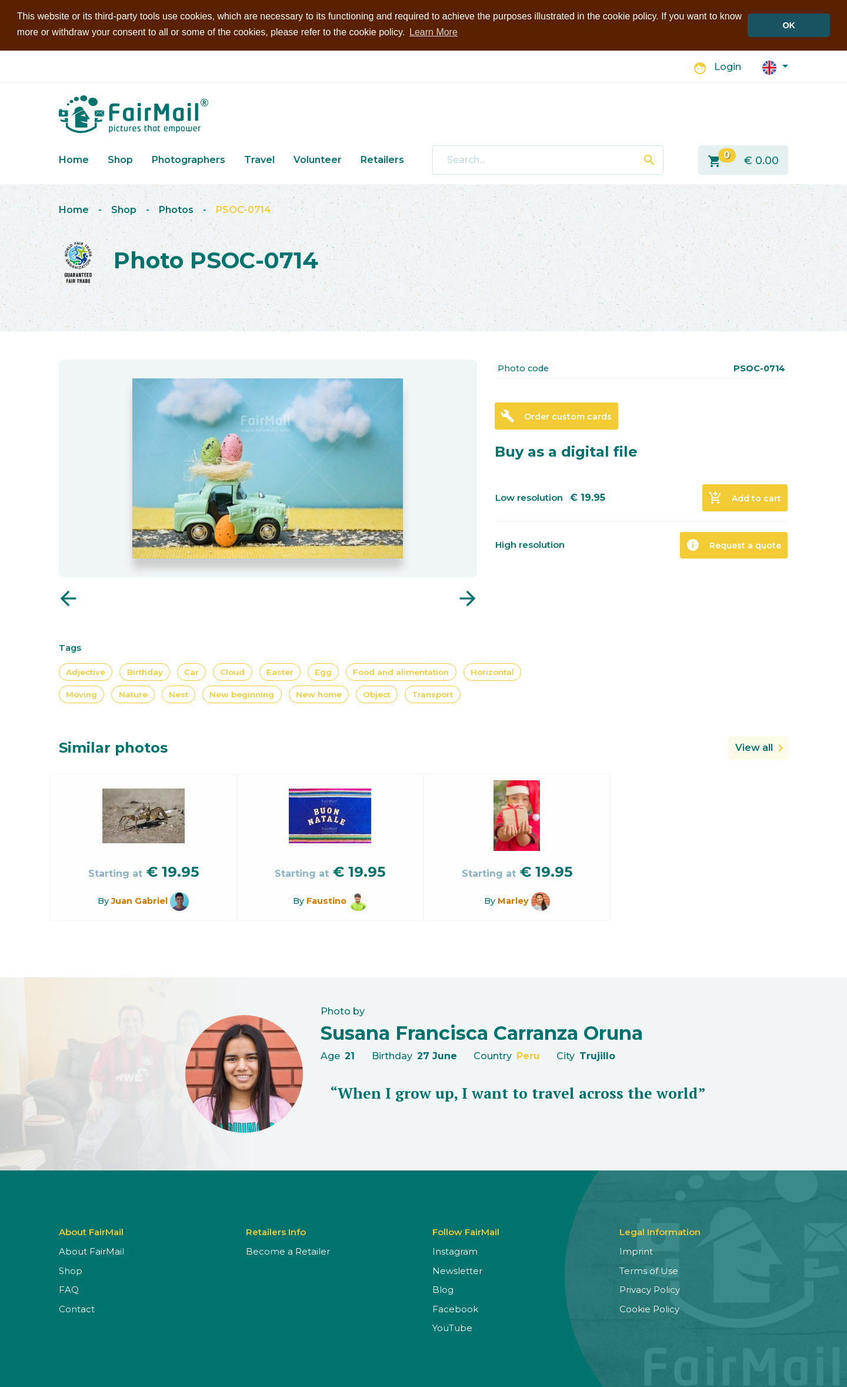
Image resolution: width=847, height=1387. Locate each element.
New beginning (241, 694)
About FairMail (91, 1251)
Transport (432, 694)
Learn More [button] (433, 32)
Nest (178, 694)
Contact (77, 1308)
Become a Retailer (288, 1251)
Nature (133, 694)
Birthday (145, 671)
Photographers (188, 159)
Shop (120, 159)
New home (319, 694)
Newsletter (457, 1270)
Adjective (85, 671)
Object (377, 694)
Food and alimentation (401, 671)
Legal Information (660, 1232)
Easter (280, 671)
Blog (442, 1289)
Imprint (636, 1251)
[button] (775, 66)
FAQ (69, 1289)
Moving (81, 694)
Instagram (455, 1251)
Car (191, 671)
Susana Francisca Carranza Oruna (482, 1032)
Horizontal (492, 671)
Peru (528, 1055)
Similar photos (113, 747)
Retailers (382, 159)
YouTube (452, 1327)
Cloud (232, 671)
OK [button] (788, 25)
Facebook (455, 1308)
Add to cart (744, 498)
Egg (323, 671)
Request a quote (733, 545)
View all (754, 747)
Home (74, 159)
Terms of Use (648, 1270)
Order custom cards (556, 416)
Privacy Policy (649, 1289)
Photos (176, 209)
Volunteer (318, 159)
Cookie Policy (649, 1308)
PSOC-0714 (243, 209)
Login (727, 66)
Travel (259, 159)
